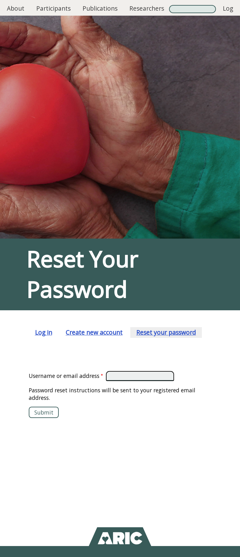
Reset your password (166, 332)
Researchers (146, 8)
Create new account (94, 332)
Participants (53, 8)
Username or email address (64, 375)
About (15, 8)
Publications (100, 8)
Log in (228, 14)
